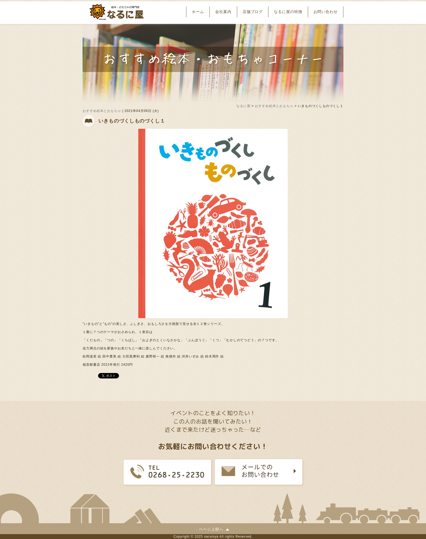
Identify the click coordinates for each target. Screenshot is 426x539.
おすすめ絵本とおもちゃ (102, 111)
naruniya (211, 536)
